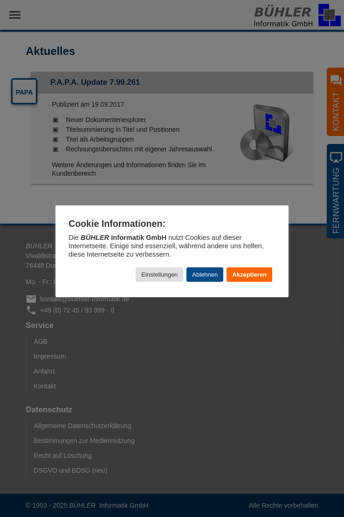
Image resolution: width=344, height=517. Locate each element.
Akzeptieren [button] (249, 274)
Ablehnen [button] (205, 274)
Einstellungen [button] (159, 274)
